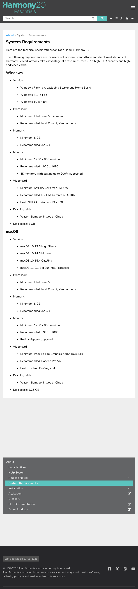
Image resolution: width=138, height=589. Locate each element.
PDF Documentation (21, 504)
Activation (15, 494)
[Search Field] (55, 18)
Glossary (14, 499)
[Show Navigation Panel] (133, 8)
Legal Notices (17, 467)
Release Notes (18, 478)
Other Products (18, 509)
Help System (16, 473)
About (10, 35)
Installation (15, 488)
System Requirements (23, 483)
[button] (93, 18)
